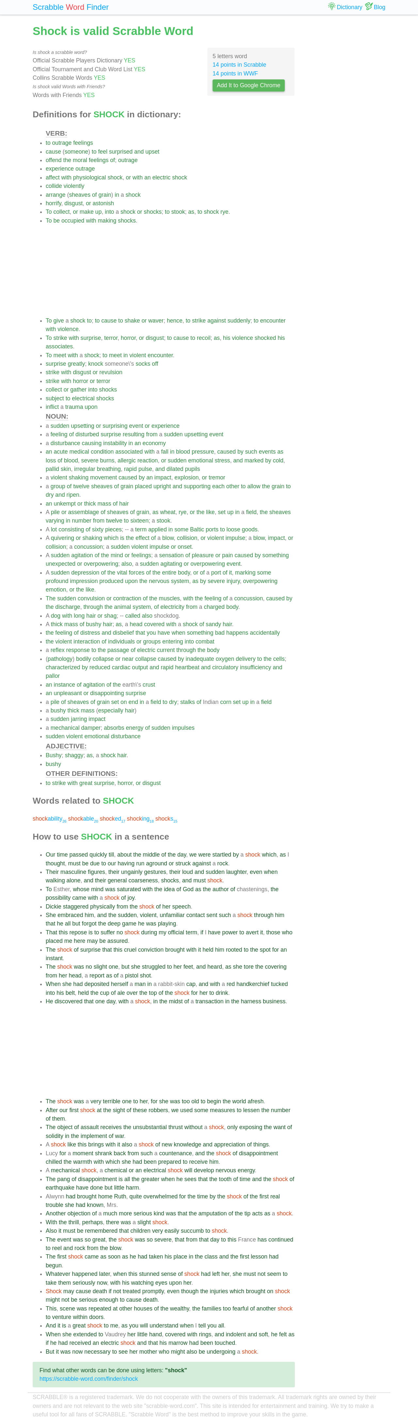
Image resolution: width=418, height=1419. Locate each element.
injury (233, 581)
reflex (58, 650)
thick (90, 503)
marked (254, 460)
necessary (97, 1351)
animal (122, 607)
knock (95, 363)
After (52, 1110)
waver (156, 320)
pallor (53, 676)
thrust (176, 1127)
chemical (115, 1170)
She (51, 915)
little (119, 1187)
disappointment (258, 1153)
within (80, 1317)
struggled (153, 966)
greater (150, 1179)
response (78, 650)
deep (114, 923)
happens (237, 632)
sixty (98, 529)
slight (100, 966)
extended (85, 1334)
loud (187, 872)
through (93, 607)
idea (169, 889)
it (230, 572)
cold (278, 460)
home (105, 1196)
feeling (59, 434)
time (62, 854)
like (210, 512)
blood (183, 451)
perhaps (92, 1222)
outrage (62, 143)
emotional (200, 460)
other (232, 486)
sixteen (139, 520)
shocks (153, 212)
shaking (78, 477)
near (128, 659)
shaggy (74, 755)
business (274, 1001)
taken (156, 1256)
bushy (93, 624)
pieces (113, 529)
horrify (53, 203)
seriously (83, 1282)
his (227, 338)
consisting (71, 529)
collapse (103, 659)
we (193, 854)
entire (169, 572)
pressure (203, 451)
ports (212, 529)
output (140, 667)
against (216, 320)
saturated (129, 889)
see (123, 1351)
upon (91, 407)
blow (168, 538)
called (132, 615)
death (100, 1291)
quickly (98, 854)
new (167, 1144)
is (122, 538)
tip (247, 1213)
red (231, 984)
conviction (151, 949)
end (133, 702)
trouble (54, 1205)
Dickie (53, 906)
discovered (68, 1001)
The (51, 598)
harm (132, 1187)
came (79, 897)
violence (68, 329)
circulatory (225, 667)
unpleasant (68, 693)
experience (60, 168)
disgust (73, 203)
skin (66, 469)
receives (111, 1127)
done (96, 1187)
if (202, 932)
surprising (115, 426)
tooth (225, 1179)
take (51, 1282)
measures (222, 1110)
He (49, 1001)
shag (110, 615)
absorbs (114, 728)
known (95, 1205)
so (88, 1239)
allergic (127, 460)
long (79, 615)
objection (79, 1213)
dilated (175, 469)
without (194, 1127)
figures (96, 872)
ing (140, 818)
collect (61, 212)
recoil (204, 338)
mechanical (65, 728)
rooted (234, 949)
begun (54, 1265)
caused (226, 451)
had (78, 984)
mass (104, 503)
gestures (155, 872)
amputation (213, 1213)
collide (54, 186)
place (180, 1256)
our (112, 863)
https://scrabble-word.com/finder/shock (89, 1379)
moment (82, 1153)
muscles (169, 598)
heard (214, 966)
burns (107, 460)
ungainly (132, 872)
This (51, 1308)
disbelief (123, 632)
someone (76, 151)
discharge (67, 607)
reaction (147, 460)
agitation (82, 555)
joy (130, 897)
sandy (213, 624)
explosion (186, 477)
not (261, 1274)
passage (118, 650)
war (119, 1136)
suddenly (239, 320)
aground (156, 863)
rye (224, 212)
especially (110, 710)
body (184, 572)
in (117, 195)
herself (119, 984)
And (51, 1325)
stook (178, 212)
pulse (145, 469)
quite (135, 1196)
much (110, 1213)
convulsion (91, 598)
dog (55, 615)
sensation (171, 555)
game (129, 923)
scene (67, 1308)
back (120, 1153)
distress (90, 632)
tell (202, 1325)
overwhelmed (160, 1196)
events (267, 451)
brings (96, 1144)
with (66, 177)
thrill (73, 1222)
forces (136, 572)
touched (225, 1343)
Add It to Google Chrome (249, 85)
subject (55, 398)
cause (53, 151)
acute (61, 451)
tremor (217, 477)
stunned (149, 1274)
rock (222, 863)
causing (92, 443)
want (279, 1127)
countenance (175, 1153)
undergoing (221, 1351)
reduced (99, 667)
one (113, 966)
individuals (121, 641)
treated (132, 1291)
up (98, 212)
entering (172, 641)
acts (257, 1213)
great (85, 783)
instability (115, 443)
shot (145, 975)
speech (181, 906)
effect (143, 538)
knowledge (187, 1144)
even (256, 872)
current (166, 650)
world (239, 1101)
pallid (52, 469)
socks (143, 363)
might (53, 1299)
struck (183, 863)
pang (63, 1179)
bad (220, 632)
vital (122, 572)
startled (221, 854)
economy (154, 443)
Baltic (197, 529)
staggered (75, 906)
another (266, 1308)
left (216, 1274)
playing (167, 923)
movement (103, 477)
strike (199, 320)
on (124, 702)
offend (54, 160)
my (162, 932)
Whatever (58, 1274)
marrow (178, 1343)
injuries (219, 1291)
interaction (86, 641)
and (139, 151)
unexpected (60, 563)
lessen (251, 1110)
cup (104, 993)
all (68, 923)
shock (114, 177)
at (99, 1110)
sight (119, 1110)
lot (54, 529)
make (87, 212)
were (204, 854)
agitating (171, 563)
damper (91, 728)
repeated (99, 1308)
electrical (83, 398)
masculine (73, 872)
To (49, 212)
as (191, 212)
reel (57, 1248)
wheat (167, 512)
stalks (187, 702)
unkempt (64, 503)
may (92, 941)
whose (81, 889)
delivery (246, 659)
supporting (197, 486)
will (188, 1170)
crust (149, 684)
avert (252, 932)
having (126, 863)
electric (161, 177)
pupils (192, 469)
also (126, 563)
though (190, 1291)
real (275, 1196)
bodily (83, 659)
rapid (130, 469)
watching (142, 1282)
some (181, 529)
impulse (235, 538)
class (210, 1256)
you (151, 632)
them (58, 1118)
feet (188, 966)
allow (253, 486)
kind (159, 1213)
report (96, 975)
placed (143, 486)
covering (276, 966)
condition (102, 451)
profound (57, 581)
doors (96, 1317)
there (112, 1222)
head (136, 624)
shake (132, 320)
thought (55, 863)
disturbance (65, 443)
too (186, 1101)
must (74, 863)
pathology (60, 659)
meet (59, 355)
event (136, 426)
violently (74, 186)
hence (175, 320)
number (81, 520)
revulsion (110, 372)
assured (117, 941)
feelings (83, 143)
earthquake (60, 1187)
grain (104, 195)
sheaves (79, 195)
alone (74, 880)
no (120, 932)
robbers (158, 1110)
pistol (131, 975)
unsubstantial (150, 1127)
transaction (209, 1001)
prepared (169, 1162)
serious (143, 1213)
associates (59, 346)
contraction (127, 598)
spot (265, 949)
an (147, 177)
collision (187, 538)
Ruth (120, 1196)
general (117, 880)
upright (162, 486)
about (124, 854)
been (150, 1162)
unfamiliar (172, 915)
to (48, 143)
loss (51, 460)
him (89, 915)
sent (211, 915)
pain (227, 555)
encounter (272, 320)
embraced (70, 915)
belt (70, 993)
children (140, 1230)
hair (124, 503)
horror (128, 338)
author (221, 889)
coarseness (143, 880)
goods (250, 529)
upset (152, 151)
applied (157, 529)
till (111, 854)
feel (102, 151)
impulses (183, 728)
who (287, 932)
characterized (63, 667)
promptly (153, 1291)
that (140, 632)
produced (111, 581)
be (56, 220)
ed (112, 818)
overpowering (101, 563)
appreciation (230, 1144)
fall (165, 451)
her (166, 906)
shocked (265, 338)
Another (56, 1213)
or (128, 177)
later (104, 1274)
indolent (236, 1334)
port (216, 572)
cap (190, 984)
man (140, 984)
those (273, 932)
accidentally (265, 632)
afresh (256, 1101)
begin (214, 1101)
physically (102, 906)
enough (108, 1299)
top (153, 993)
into (109, 212)
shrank (103, 1153)
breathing (109, 469)
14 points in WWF (235, 73)
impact (162, 477)
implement (94, 1136)
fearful (241, 1308)
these (140, 1110)
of (112, 160)
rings (205, 1334)
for (275, 949)
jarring (79, 719)
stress (222, 460)
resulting (134, 434)
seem (274, 1274)
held (207, 949)
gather (78, 389)
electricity (172, 607)
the (67, 160)
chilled (54, 1162)
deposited (96, 984)
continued (280, 1239)
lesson (259, 1256)
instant (54, 958)
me (68, 941)
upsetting (82, 426)
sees (191, 1179)
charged (214, 607)
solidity (54, 1136)
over (132, 993)
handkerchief (252, 984)
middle (151, 854)
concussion (88, 546)
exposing (250, 1127)
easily (172, 1230)
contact (195, 915)
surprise (91, 338)
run (140, 863)
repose (78, 932)
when (178, 632)
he (60, 923)
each (218, 486)
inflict (52, 407)
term (141, 529)
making (107, 220)
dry (50, 495)
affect (53, 177)
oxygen (225, 659)
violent (137, 355)
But (50, 1351)
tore (249, 966)
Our (50, 854)
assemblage (83, 512)
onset (185, 546)
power (230, 932)
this (63, 932)
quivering (62, 538)
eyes (161, 1282)
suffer (108, 932)
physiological (89, 177)
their (114, 872)
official (176, 932)
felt (283, 1334)
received (80, 1343)
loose (233, 529)
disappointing (107, 693)
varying (55, 520)
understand (164, 1325)
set (221, 512)
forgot (89, 923)
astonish (103, 203)
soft (263, 1334)
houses (143, 1308)
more (125, 1213)
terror (111, 338)
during (149, 932)
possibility (58, 897)
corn (225, 702)
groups (152, 641)
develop (204, 1170)
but (76, 923)
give (58, 320)
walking (55, 880)
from (151, 434)
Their (52, 872)
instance (64, 684)
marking (245, 572)
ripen (73, 495)
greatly (76, 363)
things (261, 1144)
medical (79, 451)
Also (51, 1230)
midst (176, 1001)
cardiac (121, 667)
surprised (121, 151)
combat (205, 641)
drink (222, 993)
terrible (112, 1101)
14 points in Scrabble (239, 64)
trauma (74, 407)
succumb (192, 1230)
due (95, 863)
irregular (84, 469)
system (180, 581)
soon (114, 1256)
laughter (236, 872)
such (251, 451)
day (181, 854)
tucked (279, 984)
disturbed (87, 434)
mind (117, 555)
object (64, 1127)
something (275, 555)
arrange (56, 195)
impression (84, 581)
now (102, 1282)
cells (279, 659)
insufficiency (255, 667)
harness (251, 1001)
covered (154, 624)
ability (50, 818)
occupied (72, 220)
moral (80, 160)
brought (175, 949)
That (51, 932)
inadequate (199, 659)
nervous (159, 581)
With (51, 1222)
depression (85, 572)
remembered (101, 1230)
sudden (60, 426)
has (262, 1239)
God (188, 889)
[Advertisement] (170, 270)
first (73, 1110)
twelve (81, 486)
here (79, 941)
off (155, 363)
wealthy (179, 1308)
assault (90, 1127)
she (135, 966)
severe (90, 460)
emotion (56, 589)
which (111, 538)
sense (168, 1274)
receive (198, 1162)
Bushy (54, 755)
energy (135, 728)
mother (148, 1351)
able (83, 818)
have (163, 632)
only (232, 1127)
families (211, 1308)
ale (121, 993)
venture (62, 1317)
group (58, 486)
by (240, 451)
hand (155, 1334)
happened (84, 1274)
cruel (130, 949)
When (53, 984)
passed (78, 854)
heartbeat (187, 667)
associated (129, 451)
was (110, 889)
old (195, 1101)
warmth (82, 1162)
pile (55, 512)
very (95, 1101)
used (186, 1110)
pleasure (203, 555)
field (251, 512)
